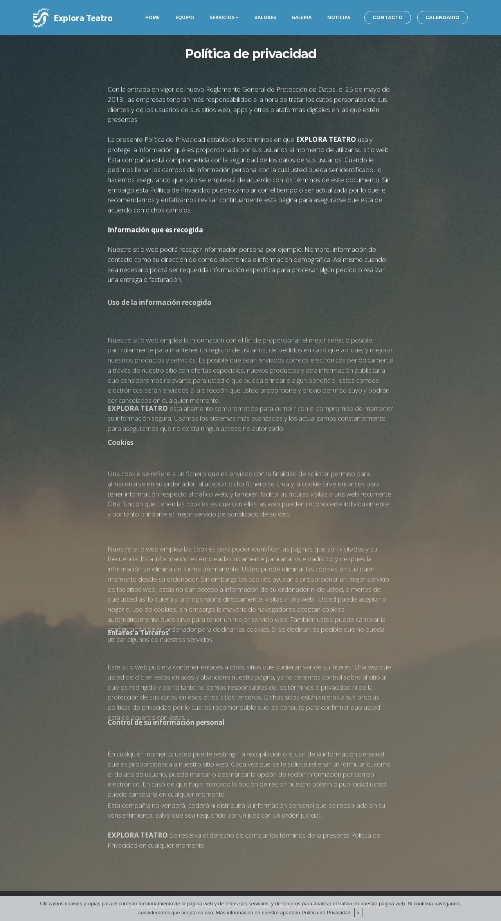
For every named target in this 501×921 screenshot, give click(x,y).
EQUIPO (184, 17)
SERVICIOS (222, 17)
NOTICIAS (338, 17)
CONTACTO (388, 17)
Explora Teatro (83, 18)
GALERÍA (302, 17)
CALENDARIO (442, 17)
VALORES (265, 17)
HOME (152, 17)
